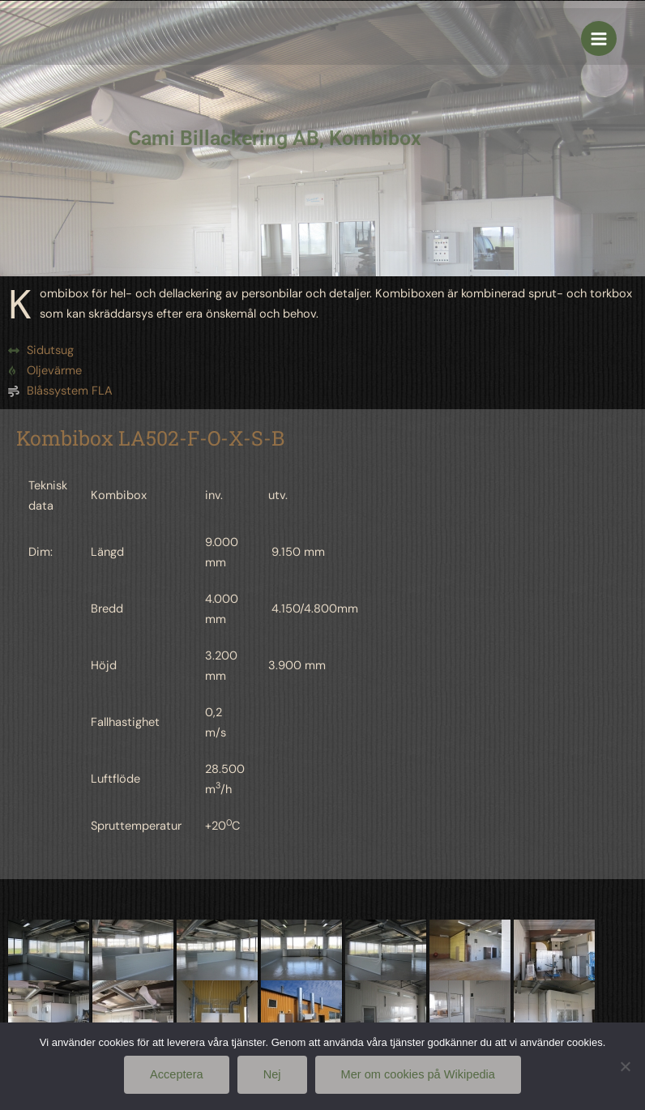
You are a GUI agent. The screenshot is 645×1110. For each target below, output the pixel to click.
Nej (272, 1074)
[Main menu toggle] (599, 39)
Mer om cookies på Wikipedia (418, 1074)
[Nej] (625, 1066)
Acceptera (176, 1074)
